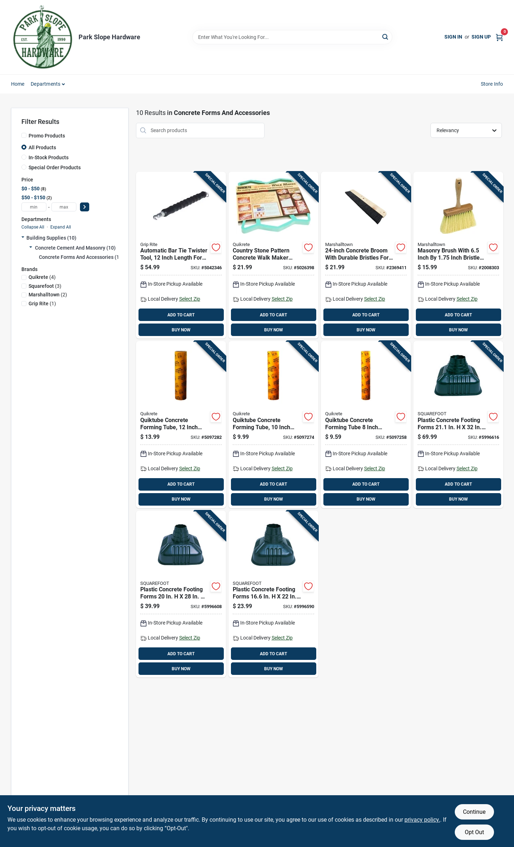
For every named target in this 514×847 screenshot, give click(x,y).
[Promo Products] (23, 135)
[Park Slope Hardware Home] (42, 37)
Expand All (60, 227)
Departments (45, 84)
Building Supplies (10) (51, 238)
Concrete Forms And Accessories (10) (81, 257)
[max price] (63, 206)
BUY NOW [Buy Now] (181, 329)
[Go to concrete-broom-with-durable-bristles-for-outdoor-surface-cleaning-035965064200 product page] (366, 255)
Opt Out (474, 832)
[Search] (386, 36)
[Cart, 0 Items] (499, 37)
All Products (42, 147)
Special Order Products (55, 167)
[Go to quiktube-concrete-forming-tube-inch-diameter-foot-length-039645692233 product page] (181, 424)
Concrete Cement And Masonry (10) (75, 248)
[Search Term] (292, 37)
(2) (48, 294)
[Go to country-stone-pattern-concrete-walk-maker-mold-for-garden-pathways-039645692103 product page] (273, 255)
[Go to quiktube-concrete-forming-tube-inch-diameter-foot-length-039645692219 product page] (366, 424)
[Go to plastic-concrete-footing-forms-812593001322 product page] (458, 424)
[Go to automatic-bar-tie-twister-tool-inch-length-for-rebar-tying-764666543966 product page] (181, 255)
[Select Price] (84, 206)
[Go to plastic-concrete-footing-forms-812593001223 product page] (273, 594)
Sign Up (481, 37)
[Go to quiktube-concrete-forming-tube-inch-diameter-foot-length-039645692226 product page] (273, 424)
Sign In (453, 37)
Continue (474, 811)
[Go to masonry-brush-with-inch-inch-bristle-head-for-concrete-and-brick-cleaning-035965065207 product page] (458, 255)
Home (18, 84)
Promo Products (47, 135)
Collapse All (32, 227)
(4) (42, 277)
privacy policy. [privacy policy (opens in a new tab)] (422, 819)
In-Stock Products (49, 157)
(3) (45, 286)
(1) (42, 303)
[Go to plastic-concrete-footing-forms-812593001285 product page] (181, 594)
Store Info (492, 84)
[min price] (33, 206)
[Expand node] (22, 237)
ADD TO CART (181, 314)
